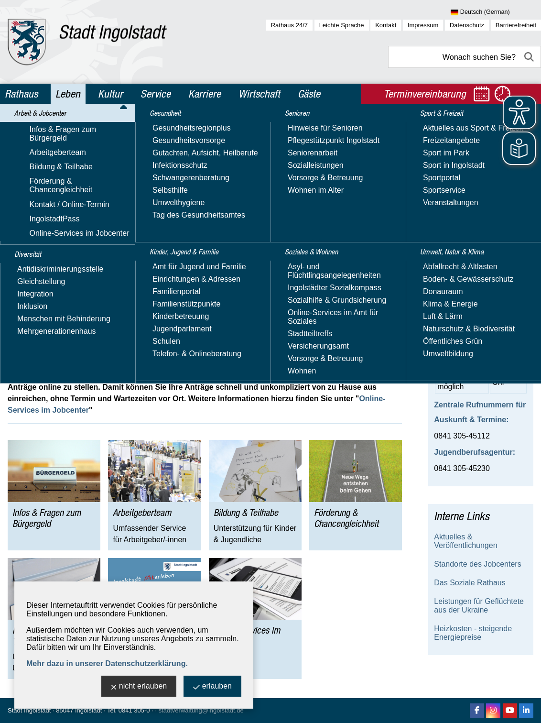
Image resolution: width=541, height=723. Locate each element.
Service (156, 94)
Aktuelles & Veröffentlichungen (465, 541)
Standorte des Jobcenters (477, 564)
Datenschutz (467, 25)
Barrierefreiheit (516, 25)
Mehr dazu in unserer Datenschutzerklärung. (107, 663)
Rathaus (21, 94)
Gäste (309, 94)
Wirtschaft (259, 94)
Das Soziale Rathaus (469, 583)
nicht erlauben (139, 687)
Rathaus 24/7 (289, 25)
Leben (67, 94)
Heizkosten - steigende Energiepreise (473, 632)
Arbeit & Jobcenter (81, 126)
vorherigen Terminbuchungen (280, 209)
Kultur (110, 94)
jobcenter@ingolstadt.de (83, 297)
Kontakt (385, 25)
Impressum (423, 25)
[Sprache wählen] (496, 12)
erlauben (212, 687)
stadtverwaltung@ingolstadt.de (201, 710)
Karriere (204, 94)
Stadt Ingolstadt (29, 710)
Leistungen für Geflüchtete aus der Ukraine (479, 605)
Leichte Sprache (341, 25)
